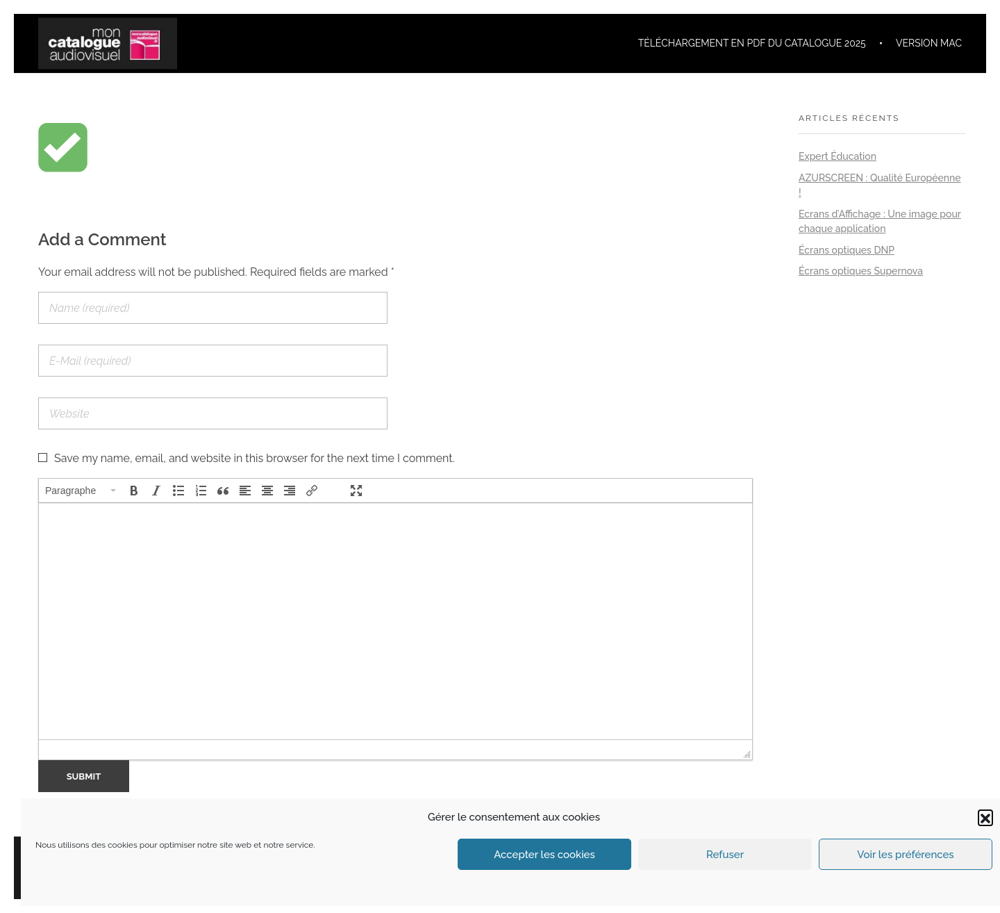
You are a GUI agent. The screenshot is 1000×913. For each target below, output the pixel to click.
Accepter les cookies (544, 854)
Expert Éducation (837, 156)
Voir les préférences (905, 854)
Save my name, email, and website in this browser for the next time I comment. (254, 458)
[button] (985, 817)
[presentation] (81, 490)
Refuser (725, 854)
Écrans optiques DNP (846, 250)
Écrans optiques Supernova (861, 271)
